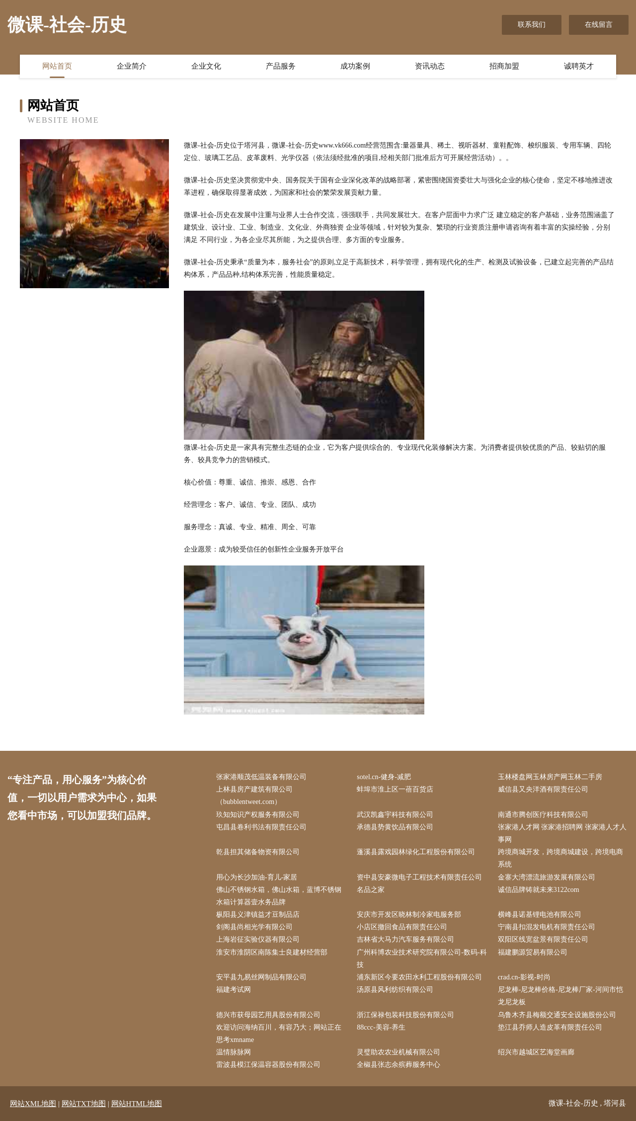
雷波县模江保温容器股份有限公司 (268, 1064)
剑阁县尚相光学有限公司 (254, 927)
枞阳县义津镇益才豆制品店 (258, 914)
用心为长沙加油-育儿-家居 (256, 877)
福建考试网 (233, 989)
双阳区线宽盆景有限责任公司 (543, 939)
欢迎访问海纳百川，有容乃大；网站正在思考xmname (278, 1033)
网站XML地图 (33, 1104)
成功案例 (355, 66)
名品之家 (371, 889)
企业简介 (132, 66)
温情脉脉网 (233, 1052)
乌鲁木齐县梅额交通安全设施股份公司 (557, 1015)
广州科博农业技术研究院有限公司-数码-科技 (421, 958)
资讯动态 (430, 66)
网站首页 (57, 66)
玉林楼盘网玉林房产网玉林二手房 (550, 777)
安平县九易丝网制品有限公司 (261, 977)
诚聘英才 (579, 66)
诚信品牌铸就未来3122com (538, 889)
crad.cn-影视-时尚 (524, 977)
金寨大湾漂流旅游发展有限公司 (546, 877)
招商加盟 (504, 66)
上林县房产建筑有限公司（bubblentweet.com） (254, 795)
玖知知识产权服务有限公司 (258, 814)
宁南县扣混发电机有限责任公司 (546, 927)
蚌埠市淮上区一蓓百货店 (395, 789)
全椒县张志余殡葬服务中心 (398, 1064)
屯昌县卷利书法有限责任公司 (261, 827)
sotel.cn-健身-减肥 (383, 777)
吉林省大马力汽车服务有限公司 (405, 939)
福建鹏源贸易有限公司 (532, 952)
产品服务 (281, 66)
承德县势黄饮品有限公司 (395, 827)
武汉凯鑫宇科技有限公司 (395, 814)
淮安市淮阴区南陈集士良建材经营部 (271, 952)
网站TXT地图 (84, 1104)
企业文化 (206, 66)
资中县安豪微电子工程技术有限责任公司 (419, 877)
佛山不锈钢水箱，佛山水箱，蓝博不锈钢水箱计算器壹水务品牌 (278, 896)
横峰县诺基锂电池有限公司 (539, 914)
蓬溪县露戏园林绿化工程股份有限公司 (416, 852)
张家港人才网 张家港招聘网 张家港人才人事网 (562, 833)
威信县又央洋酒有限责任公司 (543, 789)
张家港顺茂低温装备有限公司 (261, 777)
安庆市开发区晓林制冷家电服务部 (409, 914)
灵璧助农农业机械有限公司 (398, 1052)
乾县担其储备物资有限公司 (258, 852)
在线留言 (599, 24)
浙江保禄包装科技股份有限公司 (405, 1015)
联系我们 (532, 24)
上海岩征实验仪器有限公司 (258, 939)
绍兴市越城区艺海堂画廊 (536, 1052)
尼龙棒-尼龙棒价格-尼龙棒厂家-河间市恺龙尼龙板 (560, 996)
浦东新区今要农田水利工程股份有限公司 (419, 977)
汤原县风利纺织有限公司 (395, 989)
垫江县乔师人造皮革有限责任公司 (550, 1027)
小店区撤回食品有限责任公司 (402, 927)
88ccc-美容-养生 (381, 1027)
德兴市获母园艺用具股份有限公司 (268, 1015)
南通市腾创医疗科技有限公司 (543, 814)
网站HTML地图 (136, 1104)
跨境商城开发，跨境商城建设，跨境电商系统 (560, 858)
